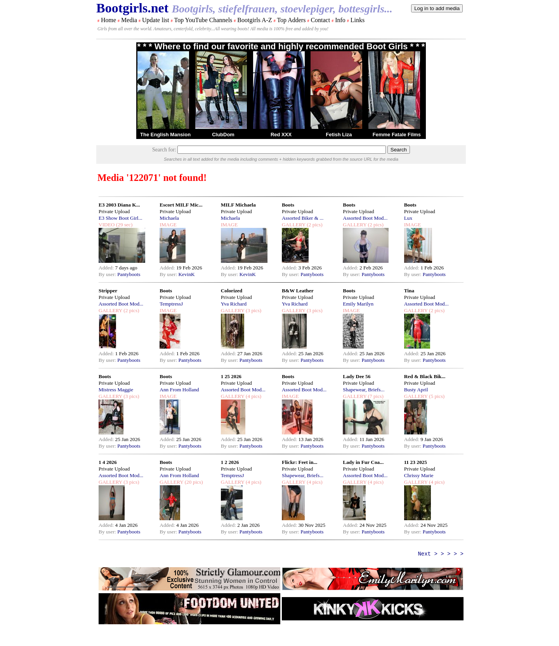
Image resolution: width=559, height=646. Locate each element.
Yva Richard (234, 304)
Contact (320, 20)
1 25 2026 (231, 376)
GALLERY (294, 224)
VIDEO (107, 224)
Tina (409, 290)
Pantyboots (128, 274)
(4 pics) (253, 396)
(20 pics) (193, 482)
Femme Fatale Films (397, 134)
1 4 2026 (108, 462)
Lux (408, 218)
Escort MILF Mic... (181, 205)
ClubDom (223, 134)
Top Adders (291, 20)
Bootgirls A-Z (254, 20)
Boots (288, 205)
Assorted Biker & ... (302, 218)
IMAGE (168, 224)
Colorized (232, 290)
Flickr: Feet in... (299, 462)
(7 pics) (375, 396)
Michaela (169, 218)
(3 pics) (253, 310)
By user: (108, 274)
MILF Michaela (238, 205)
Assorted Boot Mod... (365, 218)
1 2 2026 (230, 462)
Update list (155, 20)
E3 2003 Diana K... (119, 205)
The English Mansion (165, 134)
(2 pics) (314, 224)
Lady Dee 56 (356, 376)
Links (358, 20)
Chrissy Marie (419, 475)
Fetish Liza (339, 134)
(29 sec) (123, 224)
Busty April (416, 389)
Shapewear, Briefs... (363, 389)
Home (108, 20)
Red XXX (281, 134)
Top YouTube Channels (203, 20)
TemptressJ (171, 304)
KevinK (186, 274)
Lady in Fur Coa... (363, 462)
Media (129, 20)
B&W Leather (298, 290)
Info (340, 20)
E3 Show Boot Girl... (120, 218)
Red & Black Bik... (425, 376)
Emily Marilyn (358, 304)
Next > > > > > (441, 554)
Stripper (108, 290)
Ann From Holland (179, 389)
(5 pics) (436, 396)
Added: (107, 268)
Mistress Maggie (116, 389)
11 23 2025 (415, 462)
